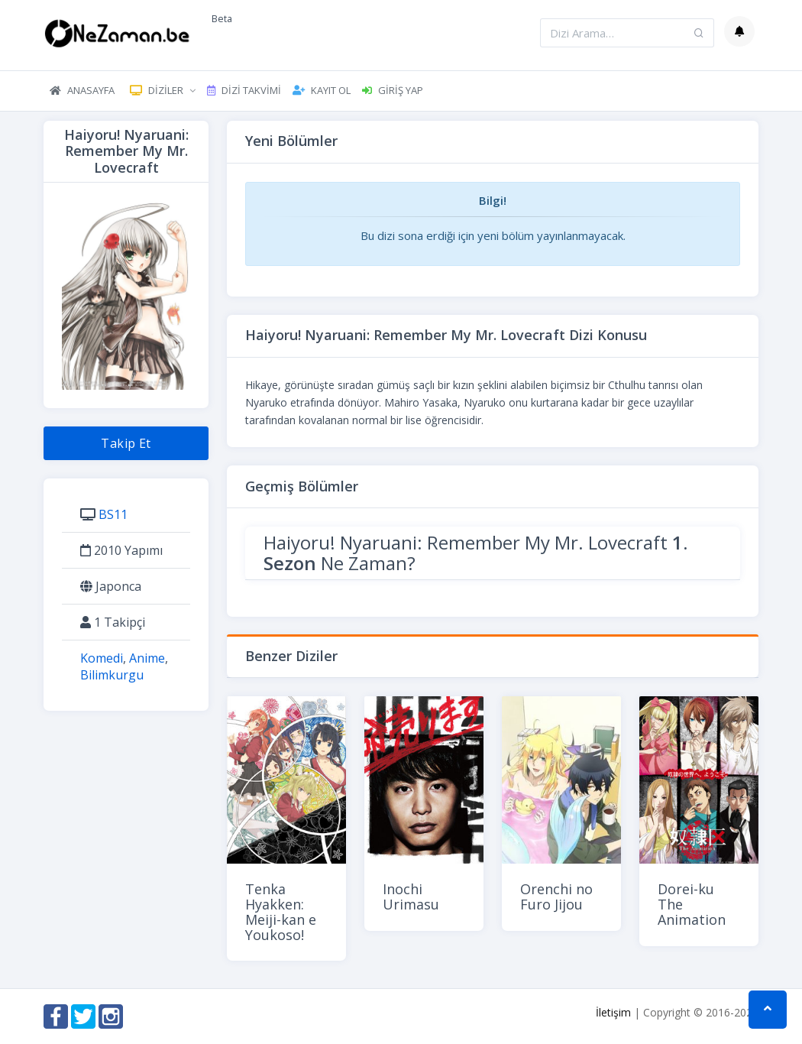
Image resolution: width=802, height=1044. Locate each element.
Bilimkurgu (112, 674)
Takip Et (126, 443)
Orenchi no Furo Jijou (556, 896)
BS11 (113, 514)
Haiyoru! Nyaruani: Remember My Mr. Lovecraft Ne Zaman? (475, 552)
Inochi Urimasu (411, 896)
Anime (147, 658)
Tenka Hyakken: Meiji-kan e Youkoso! (280, 911)
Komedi (101, 658)
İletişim (613, 1012)
